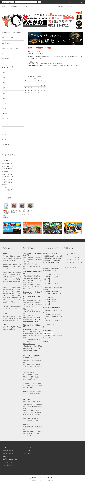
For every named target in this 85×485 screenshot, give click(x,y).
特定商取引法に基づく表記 (10, 459)
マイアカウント (27, 447)
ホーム (3, 6)
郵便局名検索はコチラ (29, 344)
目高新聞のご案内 (7, 182)
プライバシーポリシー (8, 462)
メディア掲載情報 (7, 190)
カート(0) (79, 2)
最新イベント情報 (7, 179)
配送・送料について (8, 453)
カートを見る (26, 450)
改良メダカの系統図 (7, 171)
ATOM (7, 468)
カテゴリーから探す (11, 6)
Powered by (42, 480)
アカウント (69, 2)
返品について (6, 456)
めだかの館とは (6, 160)
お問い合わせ (68, 6)
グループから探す (23, 6)
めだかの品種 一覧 (7, 166)
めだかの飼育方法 (7, 163)
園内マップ (5, 184)
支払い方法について (8, 450)
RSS (4, 468)
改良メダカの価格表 (7, 174)
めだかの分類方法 (7, 168)
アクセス (4, 187)
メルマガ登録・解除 (57, 6)
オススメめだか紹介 (7, 176)
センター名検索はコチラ (29, 315)
